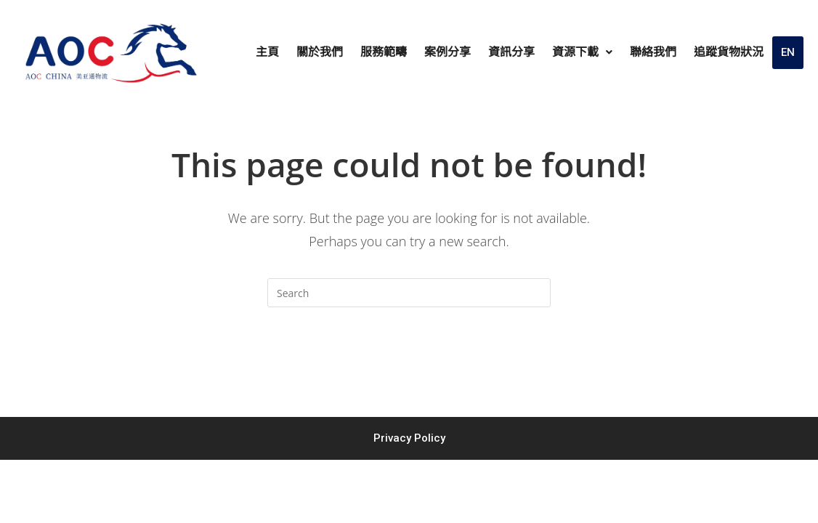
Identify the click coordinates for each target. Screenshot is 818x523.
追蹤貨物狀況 (729, 52)
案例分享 (447, 52)
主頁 (267, 52)
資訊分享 (511, 52)
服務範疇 (383, 52)
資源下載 (582, 52)
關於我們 (319, 52)
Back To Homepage (408, 365)
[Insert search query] (409, 292)
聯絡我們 (653, 52)
